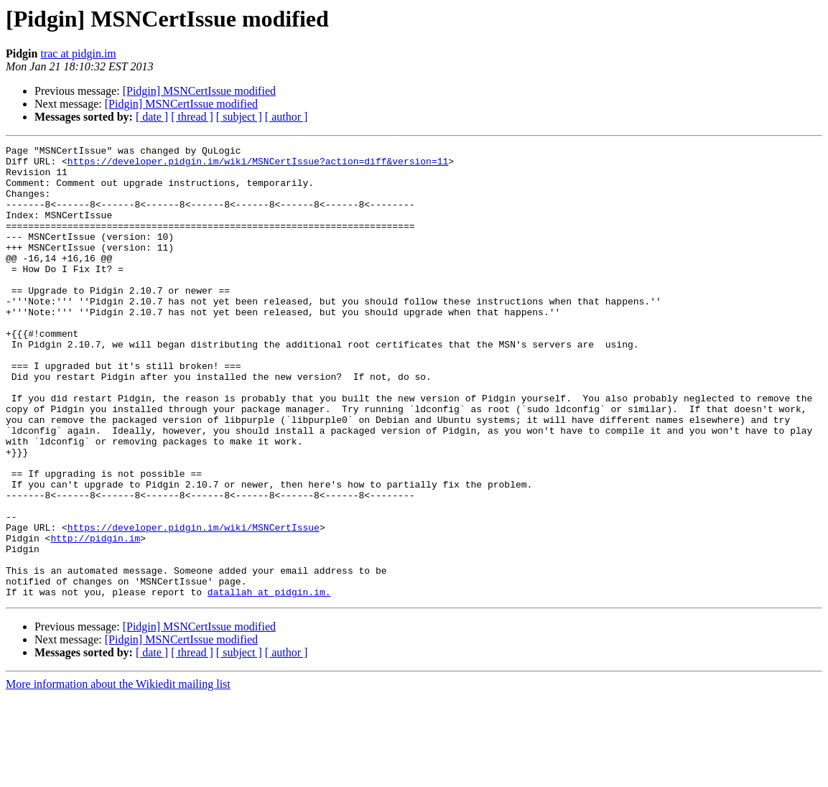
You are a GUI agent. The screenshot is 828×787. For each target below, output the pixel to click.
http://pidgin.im (95, 617)
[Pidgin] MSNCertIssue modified (199, 91)
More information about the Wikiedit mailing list (118, 774)
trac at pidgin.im (78, 53)
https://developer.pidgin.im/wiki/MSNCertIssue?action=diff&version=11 (258, 165)
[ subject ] (239, 117)
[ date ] (152, 117)
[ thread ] (192, 117)
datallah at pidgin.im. (269, 682)
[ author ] (286, 117)
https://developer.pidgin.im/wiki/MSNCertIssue (194, 604)
